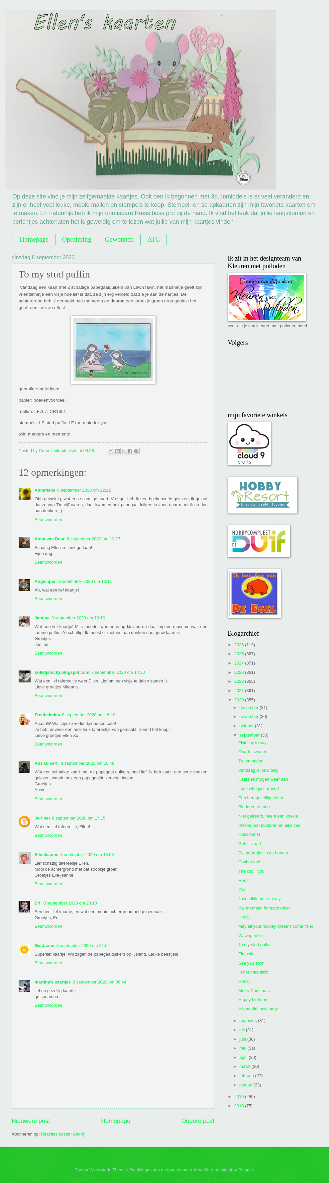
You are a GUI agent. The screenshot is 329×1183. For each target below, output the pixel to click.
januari (246, 1084)
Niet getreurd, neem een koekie (268, 816)
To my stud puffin (254, 944)
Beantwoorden (48, 519)
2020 (239, 699)
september (250, 735)
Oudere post (197, 1121)
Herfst (244, 880)
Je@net (42, 818)
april (244, 1057)
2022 (239, 681)
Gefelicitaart (249, 843)
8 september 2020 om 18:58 (87, 854)
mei (243, 1048)
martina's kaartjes (53, 982)
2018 (239, 1105)
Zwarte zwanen (252, 751)
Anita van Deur (50, 538)
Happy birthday (252, 999)
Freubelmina (47, 714)
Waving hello (250, 935)
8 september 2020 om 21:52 (83, 945)
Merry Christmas (254, 990)
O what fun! (249, 861)
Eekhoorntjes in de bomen (263, 852)
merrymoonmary (176, 1169)
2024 (239, 663)
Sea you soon (251, 963)
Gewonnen (119, 239)
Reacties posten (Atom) (63, 1134)
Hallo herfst (249, 834)
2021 (239, 690)
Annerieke (45, 490)
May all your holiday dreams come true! (275, 926)
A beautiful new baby (258, 1008)
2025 (239, 653)
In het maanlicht (253, 972)
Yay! (242, 889)
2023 (239, 672)
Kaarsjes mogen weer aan (263, 779)
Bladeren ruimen (254, 806)
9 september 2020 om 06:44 (99, 982)
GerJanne (44, 945)
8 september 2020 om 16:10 (89, 714)
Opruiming (76, 239)
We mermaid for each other (264, 908)
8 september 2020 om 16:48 (87, 763)
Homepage (34, 239)
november (249, 716)
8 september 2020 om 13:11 (85, 581)
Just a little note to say (259, 898)
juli (242, 1029)
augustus (248, 1020)
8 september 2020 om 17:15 (78, 818)
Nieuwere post (31, 1121)
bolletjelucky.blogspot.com (62, 672)
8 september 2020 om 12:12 (84, 490)
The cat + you (251, 871)
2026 (239, 644)
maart (245, 1066)
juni (243, 1039)
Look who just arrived (258, 788)
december (249, 707)
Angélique (45, 581)
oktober (247, 725)
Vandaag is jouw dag (258, 770)
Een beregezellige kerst (260, 797)
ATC (153, 239)
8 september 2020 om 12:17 (93, 538)
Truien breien (250, 760)
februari (247, 1075)
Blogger (245, 1169)
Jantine (42, 617)
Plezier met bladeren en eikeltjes (269, 825)
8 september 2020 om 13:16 (78, 617)
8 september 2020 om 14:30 (118, 672)
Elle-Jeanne (46, 854)
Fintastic (246, 953)
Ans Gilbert (47, 763)
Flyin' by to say (252, 742)
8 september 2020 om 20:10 (70, 903)
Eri (38, 903)
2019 (239, 1096)
